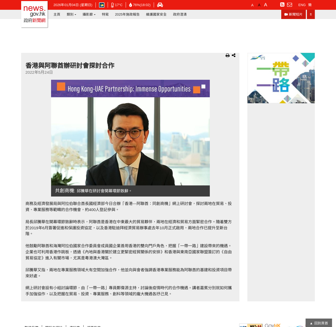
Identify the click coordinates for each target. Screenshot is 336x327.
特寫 (105, 14)
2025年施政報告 (127, 14)
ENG (302, 5)
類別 (70, 14)
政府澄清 (180, 14)
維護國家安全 (156, 14)
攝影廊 (88, 14)
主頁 (56, 14)
